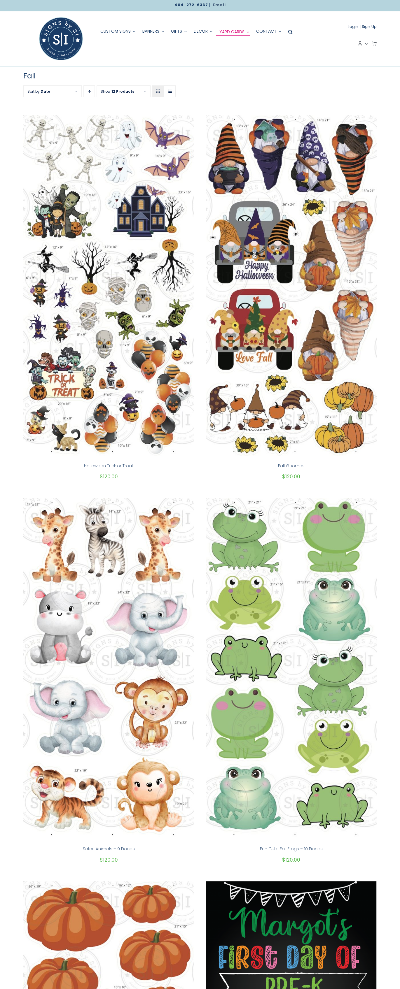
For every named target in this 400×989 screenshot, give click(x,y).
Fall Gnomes (291, 466)
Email (219, 5)
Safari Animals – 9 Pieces (109, 849)
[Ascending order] (89, 91)
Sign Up (369, 26)
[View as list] (169, 91)
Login (353, 26)
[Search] (289, 32)
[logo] (61, 19)
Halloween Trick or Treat (108, 466)
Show (117, 91)
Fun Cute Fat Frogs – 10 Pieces (291, 849)
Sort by (38, 91)
